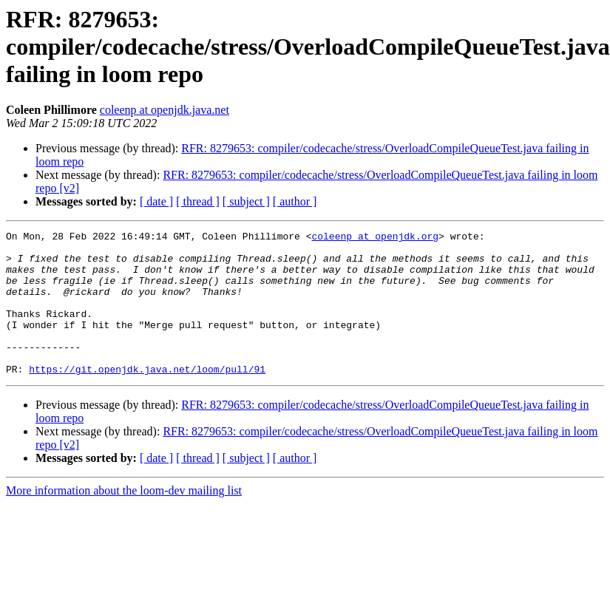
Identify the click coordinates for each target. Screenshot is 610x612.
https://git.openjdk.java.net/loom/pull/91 (147, 397)
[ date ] (156, 201)
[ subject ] (246, 201)
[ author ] (295, 201)
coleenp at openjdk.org (374, 238)
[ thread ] (198, 201)
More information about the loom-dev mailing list (124, 519)
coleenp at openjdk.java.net (164, 109)
